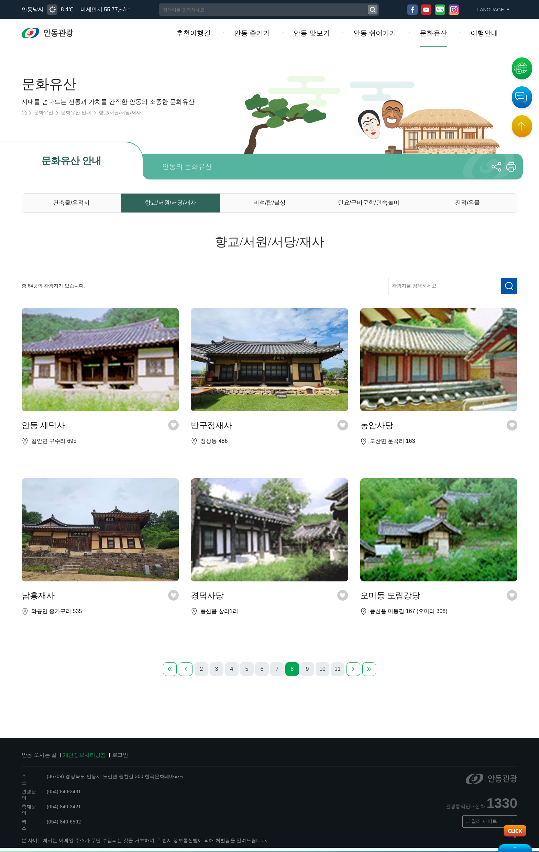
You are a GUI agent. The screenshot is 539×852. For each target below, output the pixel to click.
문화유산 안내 (71, 113)
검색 (509, 289)
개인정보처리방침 (77, 759)
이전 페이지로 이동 (185, 673)
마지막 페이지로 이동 (369, 673)
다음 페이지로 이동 (353, 673)
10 (322, 673)
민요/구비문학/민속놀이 (368, 203)
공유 (496, 166)
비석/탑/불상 (269, 203)
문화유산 (42, 113)
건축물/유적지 (71, 203)
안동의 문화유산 (187, 166)
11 (337, 673)
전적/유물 (467, 203)
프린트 (511, 166)
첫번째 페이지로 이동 (170, 673)
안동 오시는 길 (37, 759)
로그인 (109, 759)
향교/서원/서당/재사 (110, 113)
